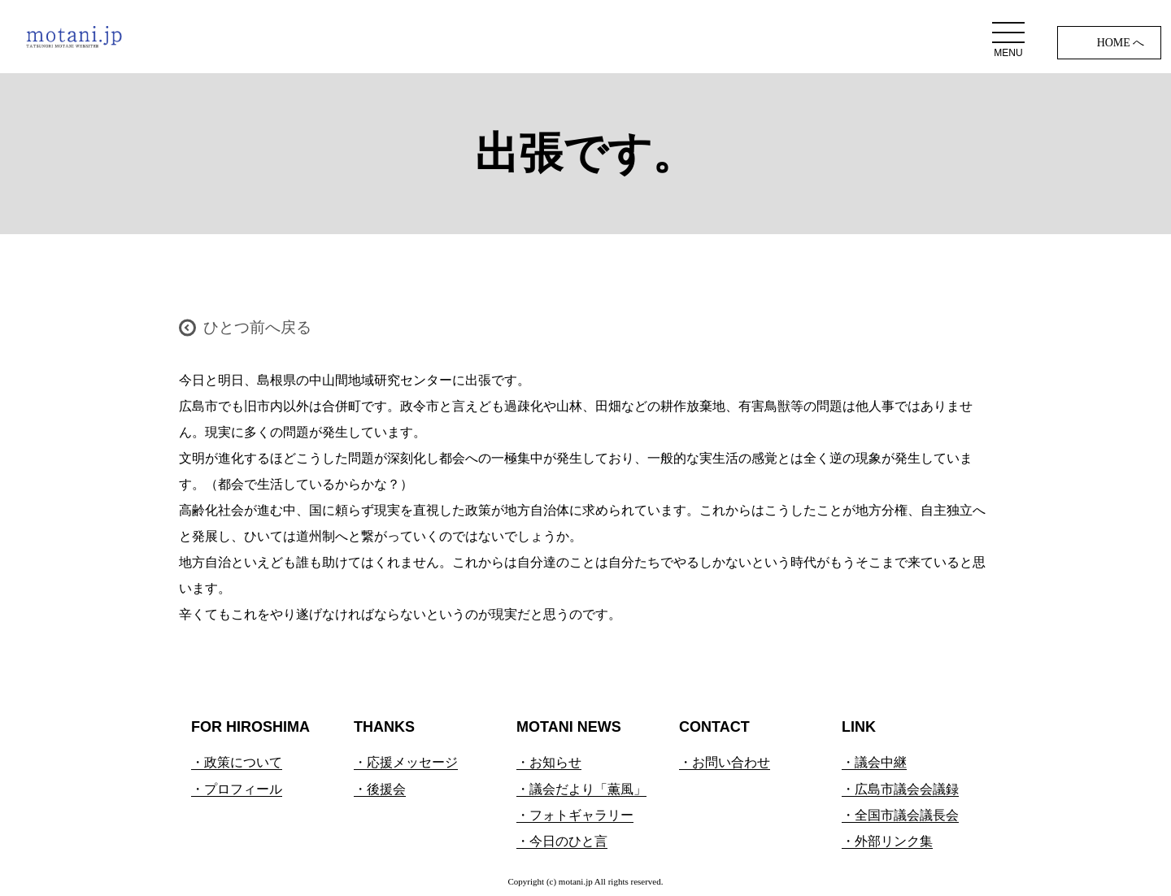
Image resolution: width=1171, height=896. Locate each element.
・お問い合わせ (724, 762)
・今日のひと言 (561, 841)
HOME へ (1121, 43)
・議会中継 (874, 762)
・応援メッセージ (406, 762)
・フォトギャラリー (574, 815)
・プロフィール (236, 789)
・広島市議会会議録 (900, 789)
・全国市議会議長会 (900, 815)
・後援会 (380, 789)
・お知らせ (548, 762)
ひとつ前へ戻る (257, 327)
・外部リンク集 (887, 841)
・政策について (236, 762)
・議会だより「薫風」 (581, 789)
